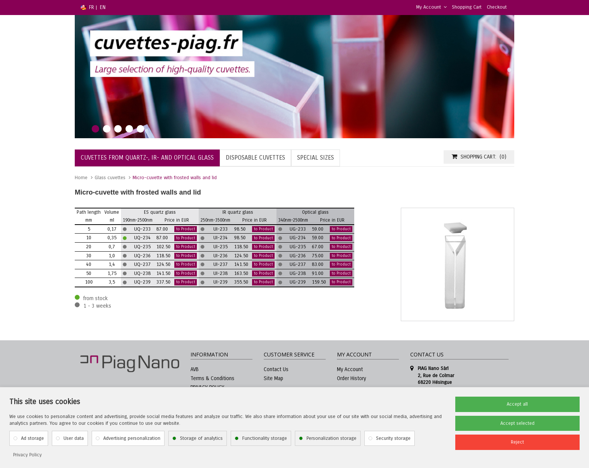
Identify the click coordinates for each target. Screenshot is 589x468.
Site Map (273, 378)
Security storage (393, 438)
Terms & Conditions (212, 378)
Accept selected (517, 423)
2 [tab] (106, 129)
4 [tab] (129, 129)
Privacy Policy (27, 455)
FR (91, 7)
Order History (351, 378)
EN (103, 7)
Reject (517, 442)
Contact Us (276, 369)
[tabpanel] (294, 76)
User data (73, 438)
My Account (431, 7)
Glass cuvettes (110, 178)
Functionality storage (264, 438)
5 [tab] (140, 129)
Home (81, 178)
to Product (185, 229)
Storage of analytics (201, 438)
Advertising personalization (131, 438)
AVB (194, 369)
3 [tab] (118, 129)
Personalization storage (331, 438)
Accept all (517, 404)
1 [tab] (95, 129)
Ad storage (32, 438)
